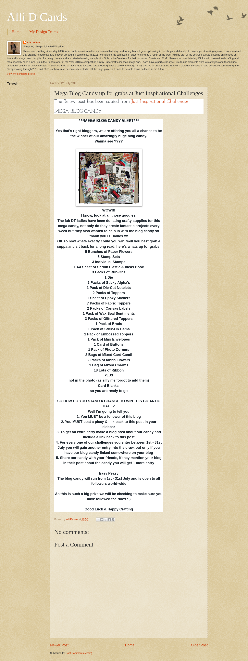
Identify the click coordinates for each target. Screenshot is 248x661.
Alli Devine (33, 42)
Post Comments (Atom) (79, 653)
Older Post (199, 645)
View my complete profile (21, 73)
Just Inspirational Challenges (160, 101)
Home (16, 32)
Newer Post (59, 645)
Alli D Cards (37, 16)
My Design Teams (43, 32)
